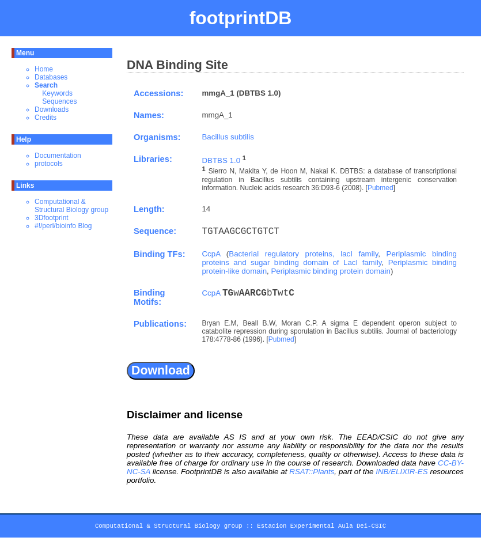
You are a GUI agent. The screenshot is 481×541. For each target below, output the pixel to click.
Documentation (58, 156)
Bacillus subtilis (227, 137)
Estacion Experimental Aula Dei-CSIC (321, 528)
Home (44, 69)
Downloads (52, 109)
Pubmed (380, 188)
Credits (45, 118)
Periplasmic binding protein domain (330, 271)
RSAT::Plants (311, 471)
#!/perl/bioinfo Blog (63, 226)
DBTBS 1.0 (221, 160)
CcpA (211, 253)
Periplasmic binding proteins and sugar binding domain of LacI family (329, 258)
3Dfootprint (52, 218)
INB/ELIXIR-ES (401, 471)
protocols (49, 164)
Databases (51, 77)
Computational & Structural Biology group (71, 206)
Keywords (57, 93)
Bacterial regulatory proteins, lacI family (303, 253)
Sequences (59, 101)
